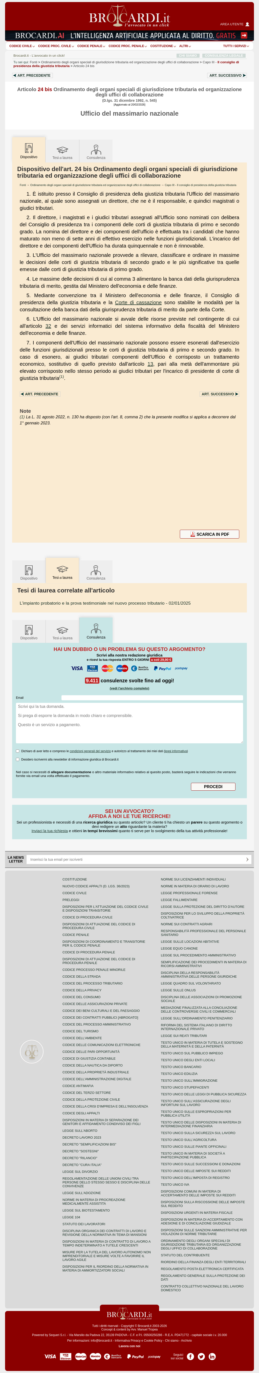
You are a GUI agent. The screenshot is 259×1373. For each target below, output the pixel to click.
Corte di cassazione (138, 302)
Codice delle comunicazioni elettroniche (101, 1045)
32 (48, 326)
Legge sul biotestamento (86, 1210)
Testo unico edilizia (179, 1074)
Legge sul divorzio (80, 1172)
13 (150, 364)
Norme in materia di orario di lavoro (195, 886)
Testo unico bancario (181, 1067)
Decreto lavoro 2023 (81, 1137)
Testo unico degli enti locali (188, 1060)
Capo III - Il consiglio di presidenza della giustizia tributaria (200, 185)
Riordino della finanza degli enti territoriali (203, 1262)
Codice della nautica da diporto (92, 1065)
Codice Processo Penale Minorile (93, 970)
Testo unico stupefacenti (185, 1087)
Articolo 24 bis (84, 66)
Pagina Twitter (201, 1355)
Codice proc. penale (126, 46)
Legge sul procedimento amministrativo (198, 955)
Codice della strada (81, 976)
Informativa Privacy (128, 1340)
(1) (61, 376)
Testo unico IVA (175, 1184)
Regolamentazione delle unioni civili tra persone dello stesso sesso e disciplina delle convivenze (106, 1182)
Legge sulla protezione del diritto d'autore (202, 907)
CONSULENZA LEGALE (224, 55)
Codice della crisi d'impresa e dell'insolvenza (105, 1106)
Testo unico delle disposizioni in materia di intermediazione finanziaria (201, 1124)
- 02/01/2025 (105, 603)
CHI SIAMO (188, 55)
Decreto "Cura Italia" (82, 1165)
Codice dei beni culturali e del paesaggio (101, 1011)
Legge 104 (71, 1217)
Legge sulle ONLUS (178, 990)
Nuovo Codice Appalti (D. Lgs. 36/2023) (96, 886)
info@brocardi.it (101, 1340)
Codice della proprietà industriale (95, 1072)
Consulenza (96, 152)
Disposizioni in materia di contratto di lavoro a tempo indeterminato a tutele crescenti (106, 1243)
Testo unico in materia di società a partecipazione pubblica (193, 1155)
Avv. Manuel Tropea (144, 1329)
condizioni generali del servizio (90, 751)
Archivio (186, 1340)
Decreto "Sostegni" (80, 1151)
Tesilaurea (62, 152)
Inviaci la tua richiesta (50, 831)
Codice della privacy (81, 990)
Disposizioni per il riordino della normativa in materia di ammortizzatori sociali (105, 1268)
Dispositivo (28, 572)
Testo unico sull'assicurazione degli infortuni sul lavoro (196, 1103)
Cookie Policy (153, 1340)
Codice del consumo (81, 997)
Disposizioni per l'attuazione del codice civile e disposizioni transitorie (105, 908)
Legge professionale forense (189, 893)
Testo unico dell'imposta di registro (195, 1178)
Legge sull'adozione (81, 1193)
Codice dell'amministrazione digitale (96, 1079)
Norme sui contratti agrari (186, 924)
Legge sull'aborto (79, 1131)
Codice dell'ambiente (82, 1038)
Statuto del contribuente (185, 1255)
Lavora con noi (129, 1346)
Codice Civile (20, 46)
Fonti (33, 62)
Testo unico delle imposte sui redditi (196, 1171)
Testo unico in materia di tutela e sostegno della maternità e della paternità (202, 1044)
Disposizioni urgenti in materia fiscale (197, 1213)
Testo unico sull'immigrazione (189, 1080)
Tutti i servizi (234, 46)
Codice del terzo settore (86, 1093)
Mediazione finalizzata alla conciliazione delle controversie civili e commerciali (199, 1009)
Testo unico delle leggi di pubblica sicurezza (203, 1094)
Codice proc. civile (54, 46)
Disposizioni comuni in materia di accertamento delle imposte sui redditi (198, 1193)
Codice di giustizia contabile (89, 1058)
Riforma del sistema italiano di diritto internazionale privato (196, 1027)
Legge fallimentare (179, 900)
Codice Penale (89, 46)
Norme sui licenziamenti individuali (193, 879)
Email (20, 698)
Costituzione (161, 46)
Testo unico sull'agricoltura (189, 1140)
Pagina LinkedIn (212, 1355)
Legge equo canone (179, 948)
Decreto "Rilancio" (79, 1158)
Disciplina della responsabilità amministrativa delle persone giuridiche (199, 974)
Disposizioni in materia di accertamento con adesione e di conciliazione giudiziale (202, 1221)
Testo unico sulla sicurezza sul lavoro (198, 1133)
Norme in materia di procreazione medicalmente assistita (93, 1201)
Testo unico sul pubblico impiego (192, 1053)
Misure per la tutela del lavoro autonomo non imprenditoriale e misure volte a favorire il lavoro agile (106, 1256)
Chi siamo (171, 1340)
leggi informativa (176, 751)
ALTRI (183, 46)
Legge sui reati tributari (184, 1036)
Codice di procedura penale (88, 952)
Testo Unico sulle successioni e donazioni (201, 1164)
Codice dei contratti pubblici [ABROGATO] (100, 1017)
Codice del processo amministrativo (96, 1024)
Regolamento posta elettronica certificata (202, 1269)
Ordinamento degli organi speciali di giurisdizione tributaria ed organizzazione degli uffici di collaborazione (120, 62)
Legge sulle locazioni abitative (190, 942)
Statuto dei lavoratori (83, 1224)
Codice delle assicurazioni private (94, 1004)
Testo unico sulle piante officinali (193, 1147)
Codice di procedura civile (87, 917)
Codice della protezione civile (91, 1099)
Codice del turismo (80, 1031)
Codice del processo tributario (92, 983)
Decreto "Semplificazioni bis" (89, 1144)
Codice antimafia (78, 1086)
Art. (34, 75)
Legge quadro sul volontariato (191, 983)
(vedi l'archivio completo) (129, 688)
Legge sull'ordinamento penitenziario (197, 1018)
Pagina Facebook (190, 1355)
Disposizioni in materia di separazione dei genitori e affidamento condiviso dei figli (101, 1122)
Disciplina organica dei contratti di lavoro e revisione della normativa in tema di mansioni (104, 1233)
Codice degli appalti (81, 1113)
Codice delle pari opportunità (91, 1052)
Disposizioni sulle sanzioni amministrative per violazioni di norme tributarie (204, 1232)
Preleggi (70, 900)
